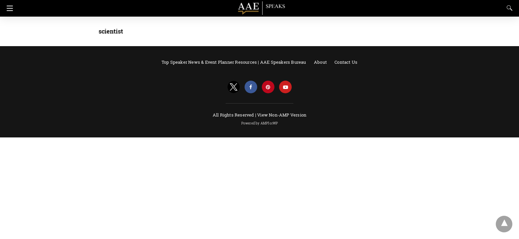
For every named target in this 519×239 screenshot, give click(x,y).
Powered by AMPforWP (259, 123)
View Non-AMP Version (281, 115)
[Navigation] (8, 8)
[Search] (508, 8)
